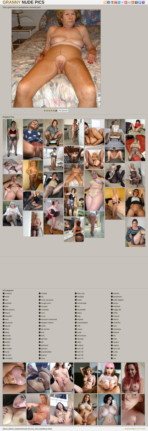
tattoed (115, 332)
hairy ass (80, 293)
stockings (116, 329)
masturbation (81, 323)
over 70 (79, 358)
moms (78, 329)
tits (113, 336)
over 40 (79, 349)
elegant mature (46, 323)
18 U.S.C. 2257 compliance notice (40, 429)
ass (5, 300)
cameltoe (7, 358)
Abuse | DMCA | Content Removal (15, 429)
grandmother (45, 352)
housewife (80, 310)
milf (77, 326)
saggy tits (116, 310)
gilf (41, 342)
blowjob (7, 339)
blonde (7, 336)
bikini (6, 329)
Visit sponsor (63, 111)
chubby (43, 293)
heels (78, 300)
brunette (7, 349)
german (43, 339)
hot (77, 306)
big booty (7, 323)
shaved (115, 316)
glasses (43, 349)
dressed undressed (48, 319)
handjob (79, 297)
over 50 (79, 352)
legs (78, 316)
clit (41, 297)
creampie (44, 310)
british (6, 345)
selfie (114, 313)
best (6, 319)
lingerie (79, 319)
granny (43, 355)
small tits (115, 323)
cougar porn (45, 303)
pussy (114, 303)
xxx (113, 358)
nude (78, 332)
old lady (79, 339)
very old (115, 349)
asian (6, 297)
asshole (7, 303)
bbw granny (9, 310)
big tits (6, 326)
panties (115, 293)
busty (6, 352)
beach (6, 313)
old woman (80, 336)
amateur (7, 293)
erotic (42, 326)
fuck (42, 336)
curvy (42, 316)
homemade (80, 303)
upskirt (115, 342)
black (6, 332)
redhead (115, 306)
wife (114, 355)
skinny (115, 319)
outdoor (79, 345)
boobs (6, 342)
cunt (42, 313)
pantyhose (116, 297)
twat (114, 339)
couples (43, 306)
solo (114, 326)
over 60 (79, 355)
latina (78, 313)
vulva (114, 352)
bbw (5, 306)
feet (41, 332)
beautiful (7, 316)
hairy (42, 358)
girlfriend (43, 345)
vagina (115, 345)
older (78, 342)
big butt (7, 355)
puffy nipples (117, 300)
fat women (44, 329)
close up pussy (46, 300)
